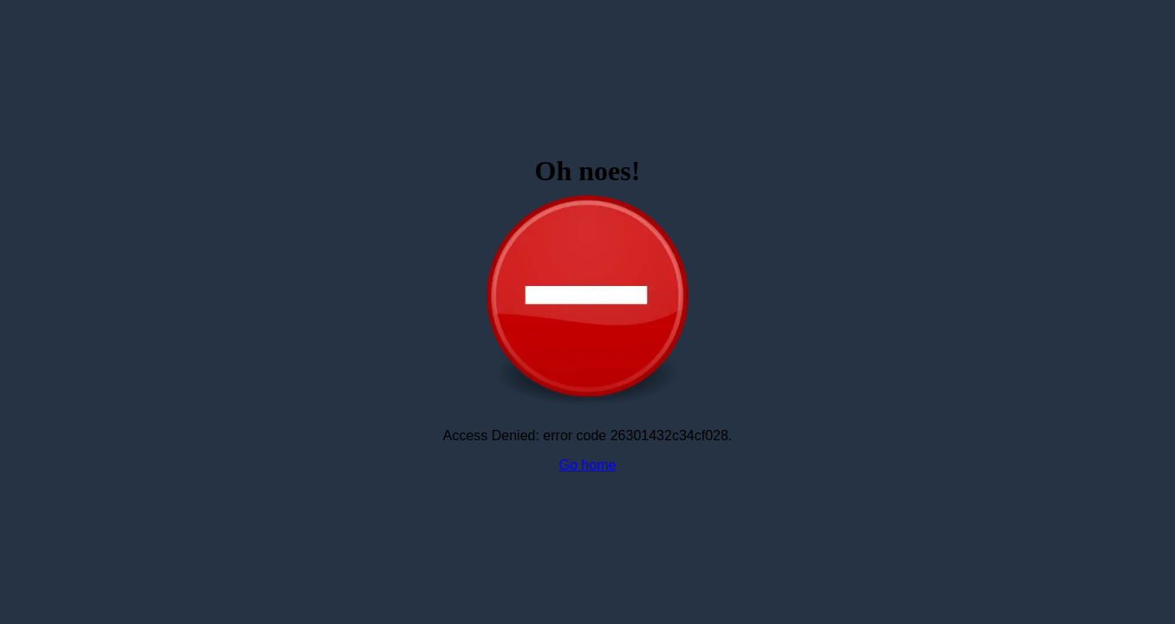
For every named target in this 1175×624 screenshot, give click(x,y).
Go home (588, 465)
